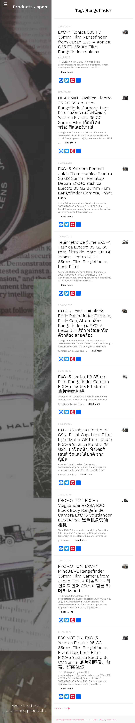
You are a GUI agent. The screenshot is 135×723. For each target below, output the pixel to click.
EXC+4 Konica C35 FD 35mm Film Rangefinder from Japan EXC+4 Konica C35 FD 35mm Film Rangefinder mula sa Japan (84, 44)
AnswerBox (111, 719)
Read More (68, 71)
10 (65, 707)
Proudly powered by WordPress (70, 719)
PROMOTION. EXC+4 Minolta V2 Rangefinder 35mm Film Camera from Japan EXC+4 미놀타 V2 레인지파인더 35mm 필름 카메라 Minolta (84, 578)
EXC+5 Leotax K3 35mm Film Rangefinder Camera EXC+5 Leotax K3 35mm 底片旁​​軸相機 (84, 385)
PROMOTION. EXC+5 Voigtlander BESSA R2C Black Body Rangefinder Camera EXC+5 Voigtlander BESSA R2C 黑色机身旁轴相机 (84, 512)
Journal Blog (98, 719)
